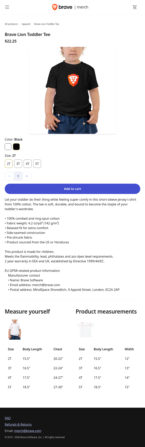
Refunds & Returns (18, 424)
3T (18, 164)
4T (27, 164)
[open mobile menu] (7, 7)
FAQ (8, 418)
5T (37, 164)
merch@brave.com (27, 431)
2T (8, 164)
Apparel (26, 24)
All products (11, 24)
